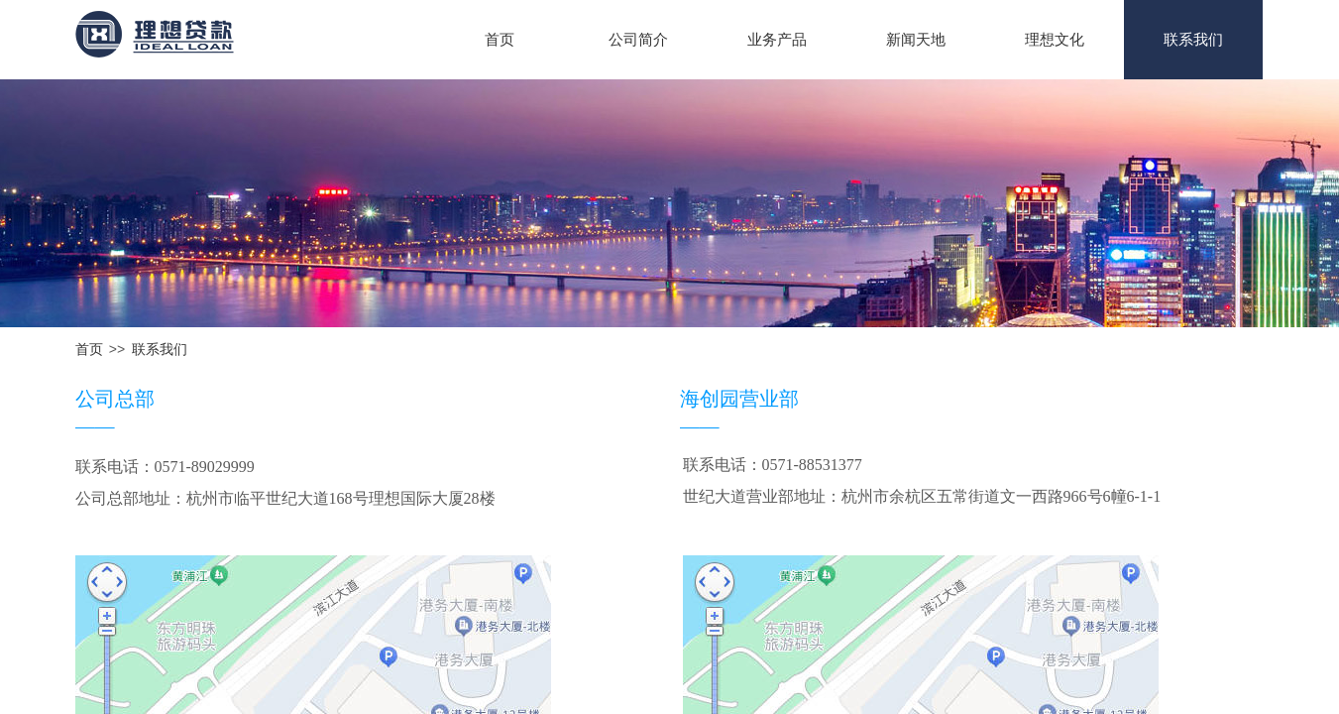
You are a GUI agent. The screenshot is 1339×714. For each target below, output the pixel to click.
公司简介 (638, 40)
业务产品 (777, 40)
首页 (499, 40)
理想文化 (1054, 40)
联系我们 (1193, 40)
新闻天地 (916, 40)
